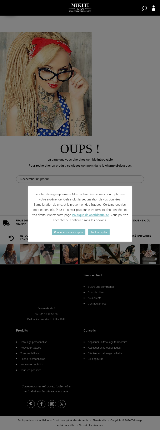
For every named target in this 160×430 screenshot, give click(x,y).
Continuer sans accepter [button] (68, 232)
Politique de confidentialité (90, 215)
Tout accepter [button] (99, 232)
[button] (10, 9)
